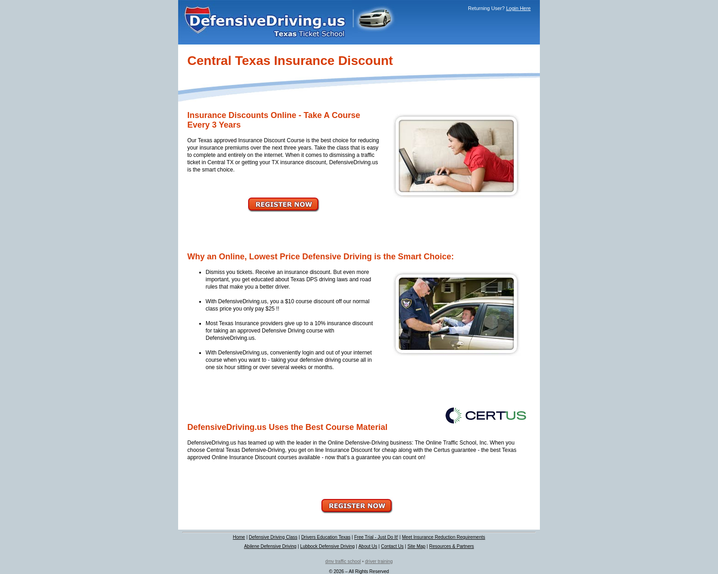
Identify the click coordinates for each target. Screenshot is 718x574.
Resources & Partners (451, 546)
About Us (368, 546)
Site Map (416, 546)
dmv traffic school (343, 561)
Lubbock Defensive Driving (327, 546)
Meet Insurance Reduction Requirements (443, 537)
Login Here (518, 8)
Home (239, 537)
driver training (379, 561)
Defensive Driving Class (273, 537)
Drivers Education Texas (326, 537)
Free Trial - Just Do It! (376, 537)
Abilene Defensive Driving (270, 546)
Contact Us (392, 546)
